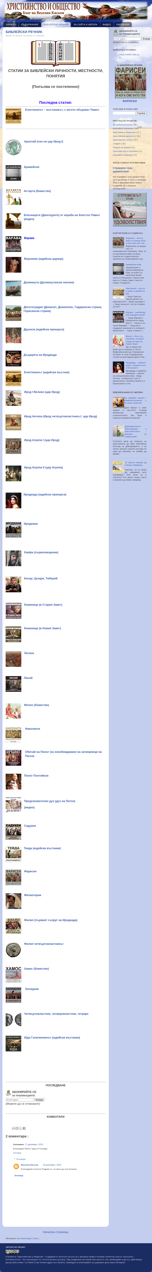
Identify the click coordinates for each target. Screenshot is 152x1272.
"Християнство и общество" (30, 1256)
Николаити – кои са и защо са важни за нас (135, 291)
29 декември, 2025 (52, 1165)
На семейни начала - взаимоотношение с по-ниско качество (135, 400)
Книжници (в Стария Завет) (43, 604)
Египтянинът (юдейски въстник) (46, 372)
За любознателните (123, 125)
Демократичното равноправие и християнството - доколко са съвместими (136, 431)
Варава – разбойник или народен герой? (135, 313)
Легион (29, 653)
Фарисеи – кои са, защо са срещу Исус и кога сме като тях (136, 240)
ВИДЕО (107, 24)
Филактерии (32, 895)
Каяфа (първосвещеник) (41, 552)
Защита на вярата (122, 147)
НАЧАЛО (11, 24)
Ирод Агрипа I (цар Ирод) (41, 440)
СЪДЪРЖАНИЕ (29, 24)
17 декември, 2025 (34, 1144)
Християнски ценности (124, 136)
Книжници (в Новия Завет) (42, 628)
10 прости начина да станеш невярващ (136, 463)
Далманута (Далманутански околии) (49, 282)
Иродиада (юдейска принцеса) (45, 494)
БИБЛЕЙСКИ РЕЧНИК (56, 24)
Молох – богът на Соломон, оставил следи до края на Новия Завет (135, 340)
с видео (117, 143)
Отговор (17, 1153)
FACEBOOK (122, 24)
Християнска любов (123, 140)
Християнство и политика (125, 151)
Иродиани (31, 523)
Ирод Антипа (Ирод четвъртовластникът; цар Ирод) (60, 416)
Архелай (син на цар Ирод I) (43, 141)
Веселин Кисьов (29, 1165)
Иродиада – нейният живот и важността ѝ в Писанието (136, 365)
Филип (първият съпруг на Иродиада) (50, 920)
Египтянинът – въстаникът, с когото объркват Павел (62, 109)
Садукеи (30, 825)
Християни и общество (124, 132)
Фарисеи (30, 871)
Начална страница (55, 1232)
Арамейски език (133, 264)
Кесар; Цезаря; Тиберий (41, 578)
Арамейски (31, 167)
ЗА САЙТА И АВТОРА (85, 24)
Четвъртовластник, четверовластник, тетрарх (56, 1013)
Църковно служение (123, 155)
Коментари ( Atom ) (29, 1238)
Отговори (21, 1159)
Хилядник (32, 989)
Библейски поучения (123, 128)
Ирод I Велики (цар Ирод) (42, 392)
